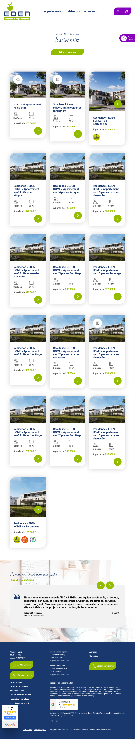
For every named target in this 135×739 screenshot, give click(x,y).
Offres (66, 34)
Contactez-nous (22, 675)
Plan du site (27, 730)
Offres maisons (16, 682)
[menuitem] (54, 11)
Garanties (93, 656)
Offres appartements (19, 686)
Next (110, 585)
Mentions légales (40, 730)
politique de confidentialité (91, 713)
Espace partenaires (103, 666)
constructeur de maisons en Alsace (79, 687)
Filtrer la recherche (67, 52)
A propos (89, 11)
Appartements (52, 11)
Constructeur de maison (20, 695)
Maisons (73, 11)
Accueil (59, 34)
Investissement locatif (19, 703)
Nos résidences (17, 691)
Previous (101, 585)
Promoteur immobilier (20, 699)
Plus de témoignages (22, 580)
